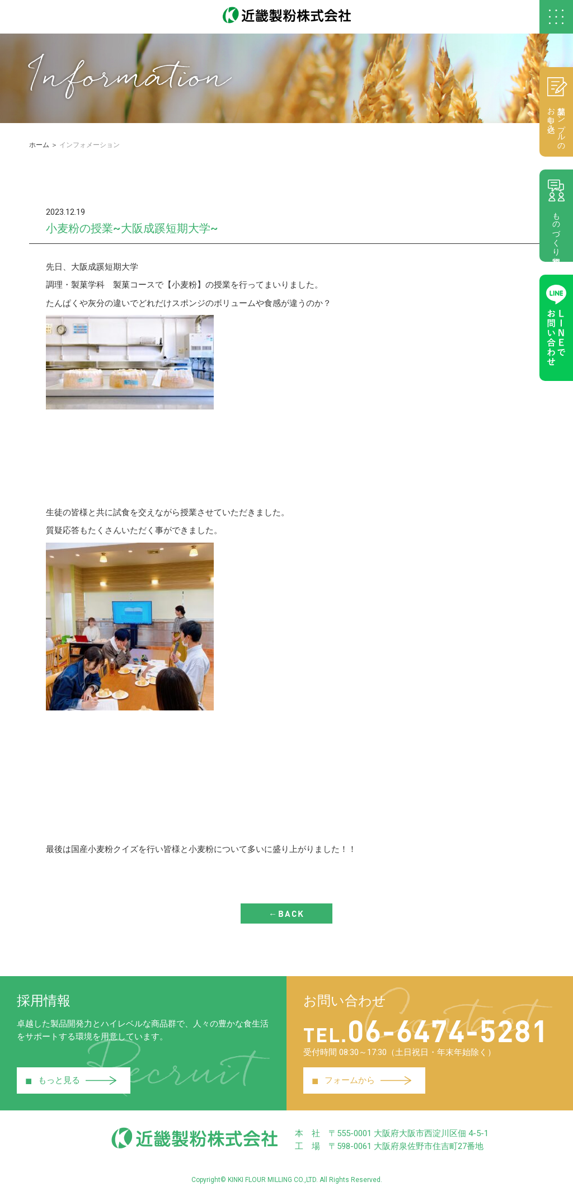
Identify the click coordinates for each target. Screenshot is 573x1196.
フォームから (361, 1081)
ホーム (39, 145)
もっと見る (70, 1081)
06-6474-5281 (426, 1029)
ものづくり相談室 (556, 215)
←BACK (286, 913)
